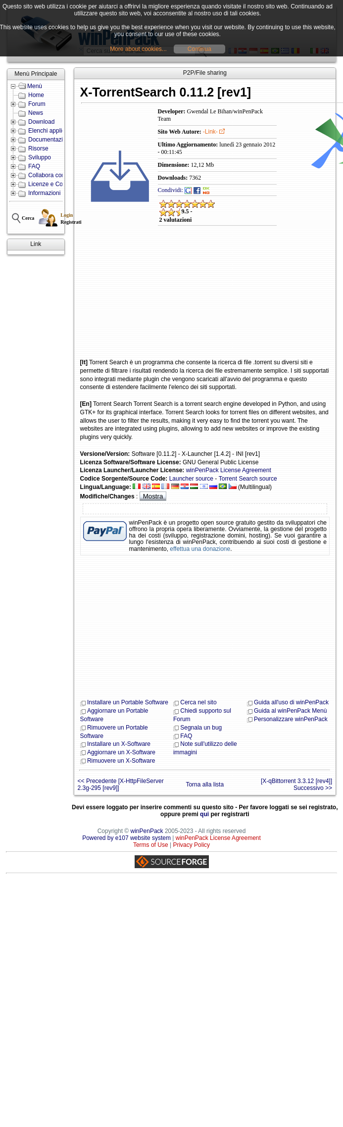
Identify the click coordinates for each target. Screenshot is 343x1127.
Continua (199, 49)
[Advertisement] (142, 298)
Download (41, 121)
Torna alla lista (205, 784)
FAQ (34, 166)
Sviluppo (39, 157)
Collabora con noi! (52, 175)
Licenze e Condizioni (55, 184)
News (35, 112)
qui (204, 814)
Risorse (38, 148)
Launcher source (191, 478)
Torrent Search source (248, 478)
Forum (37, 103)
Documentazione (50, 139)
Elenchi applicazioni (54, 130)
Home (36, 95)
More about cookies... (138, 49)
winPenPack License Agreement (228, 470)
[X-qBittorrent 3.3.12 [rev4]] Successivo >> (296, 784)
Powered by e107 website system (126, 837)
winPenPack (147, 831)
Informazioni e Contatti (58, 193)
